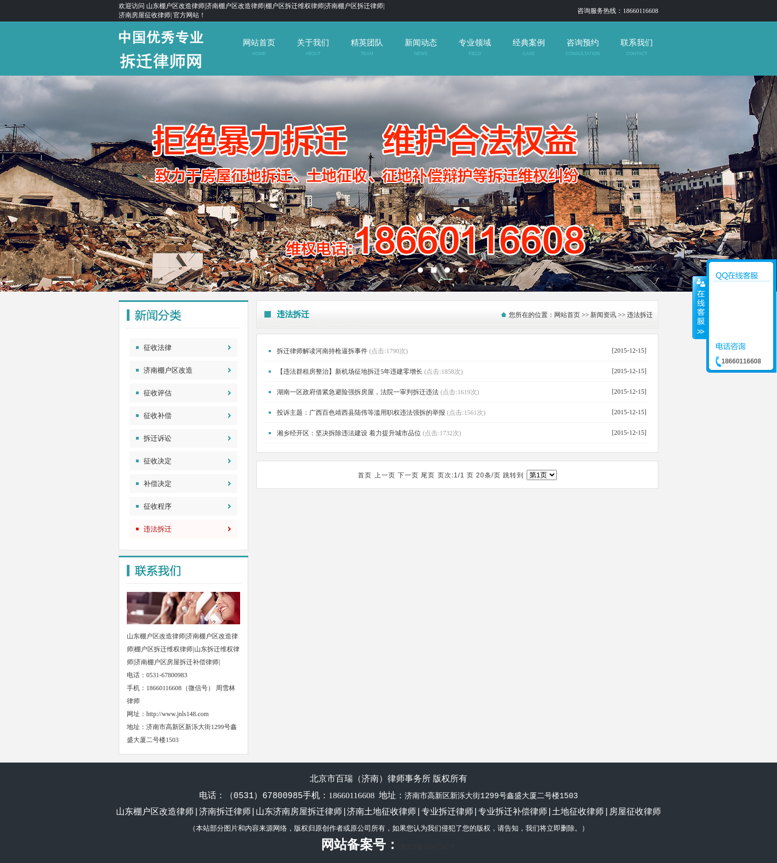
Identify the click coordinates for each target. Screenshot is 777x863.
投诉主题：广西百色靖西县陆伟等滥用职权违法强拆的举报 (361, 412)
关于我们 (312, 47)
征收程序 (158, 506)
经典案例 (528, 47)
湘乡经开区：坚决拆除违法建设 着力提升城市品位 (349, 433)
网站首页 (258, 47)
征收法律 (158, 347)
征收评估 (158, 393)
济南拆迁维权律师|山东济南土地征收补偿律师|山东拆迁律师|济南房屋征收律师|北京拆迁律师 (388, 184)
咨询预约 (582, 47)
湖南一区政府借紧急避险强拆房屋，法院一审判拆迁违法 (358, 392)
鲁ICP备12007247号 (428, 847)
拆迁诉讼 (158, 438)
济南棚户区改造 (168, 370)
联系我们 (636, 47)
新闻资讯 (603, 315)
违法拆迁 (158, 529)
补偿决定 (158, 484)
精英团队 (366, 47)
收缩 (699, 307)
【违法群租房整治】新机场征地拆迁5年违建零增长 (349, 371)
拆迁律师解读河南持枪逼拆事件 (322, 351)
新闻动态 (420, 47)
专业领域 (474, 47)
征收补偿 (158, 416)
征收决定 (158, 461)
